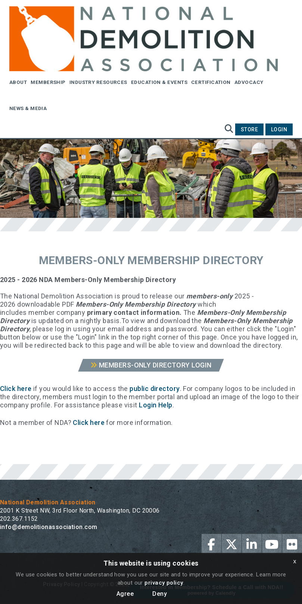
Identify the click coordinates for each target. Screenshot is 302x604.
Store (249, 129)
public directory (155, 388)
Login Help (155, 405)
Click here (16, 388)
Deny (159, 593)
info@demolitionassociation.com (48, 527)
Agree (125, 593)
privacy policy (163, 582)
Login (279, 129)
